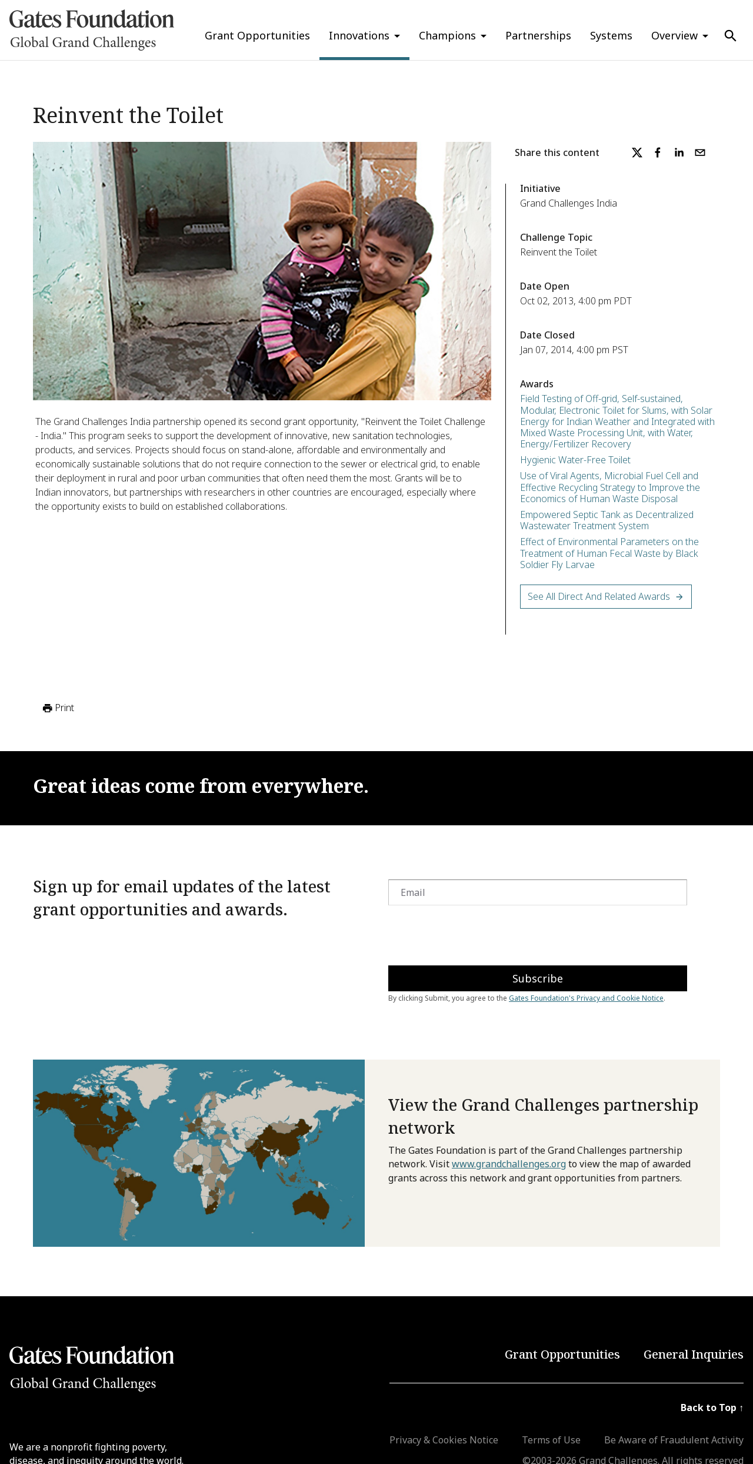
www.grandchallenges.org (509, 1163)
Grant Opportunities (257, 35)
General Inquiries (694, 1354)
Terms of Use (551, 1439)
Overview (674, 35)
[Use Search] (731, 35)
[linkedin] (678, 152)
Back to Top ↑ (712, 1407)
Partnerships (538, 35)
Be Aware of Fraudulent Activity (674, 1439)
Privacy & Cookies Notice (443, 1439)
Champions (447, 35)
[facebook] (657, 152)
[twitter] (637, 152)
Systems (611, 35)
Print (57, 708)
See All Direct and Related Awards (606, 596)
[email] (700, 152)
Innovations (359, 35)
